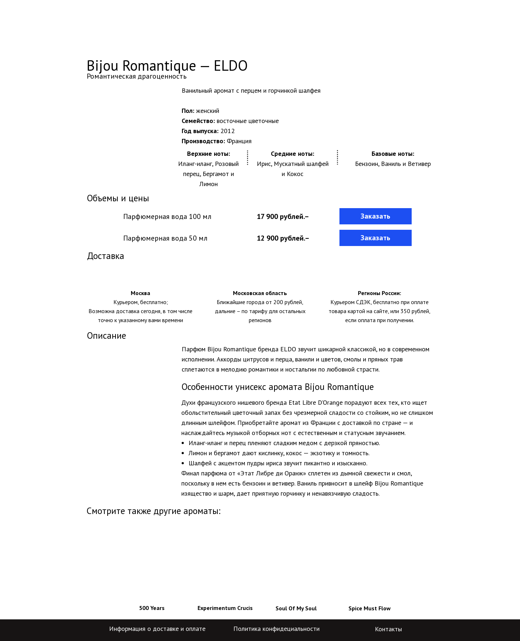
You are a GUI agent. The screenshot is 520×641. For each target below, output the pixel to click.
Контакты (388, 629)
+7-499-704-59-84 (401, 19)
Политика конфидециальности (276, 628)
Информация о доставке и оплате (157, 628)
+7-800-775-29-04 (401, 31)
